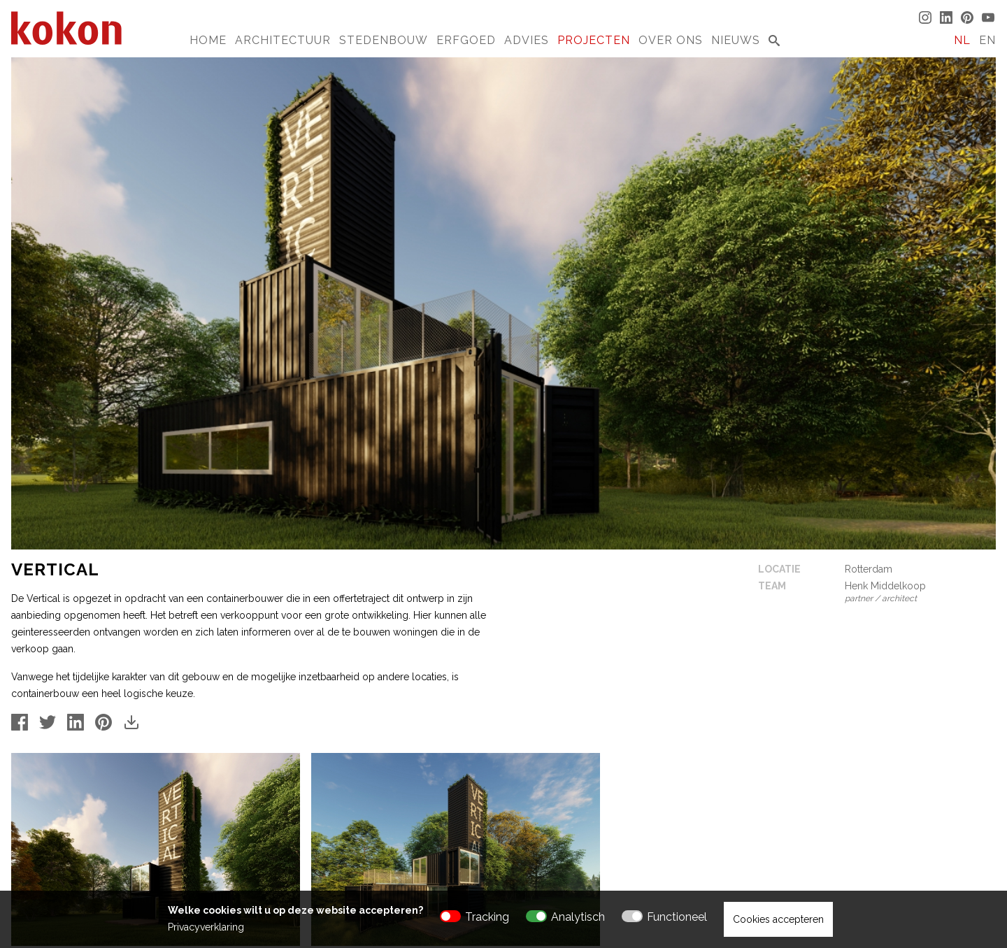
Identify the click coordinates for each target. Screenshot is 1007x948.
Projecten (593, 40)
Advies (526, 40)
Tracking (487, 917)
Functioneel (677, 917)
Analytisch (578, 917)
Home (208, 40)
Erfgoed (466, 40)
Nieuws (735, 40)
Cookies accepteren (778, 919)
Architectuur (283, 40)
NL (962, 40)
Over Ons (670, 40)
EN (987, 40)
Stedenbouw (383, 40)
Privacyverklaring (206, 927)
